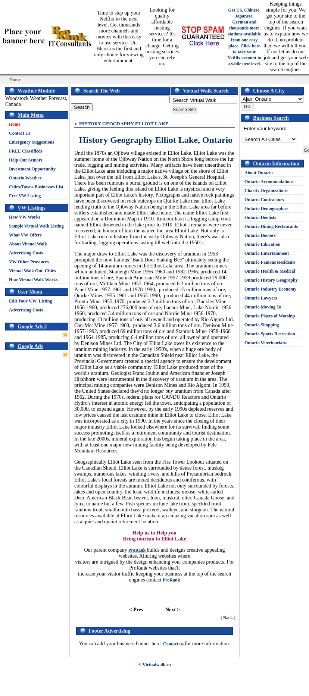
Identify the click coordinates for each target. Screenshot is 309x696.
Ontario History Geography (271, 280)
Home (15, 124)
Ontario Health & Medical (269, 271)
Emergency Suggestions (31, 142)
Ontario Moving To (262, 307)
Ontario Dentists (260, 217)
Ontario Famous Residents (270, 262)
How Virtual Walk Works (33, 279)
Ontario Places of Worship (269, 316)
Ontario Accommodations (269, 181)
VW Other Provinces (29, 261)
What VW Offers (25, 235)
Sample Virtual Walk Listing (36, 226)
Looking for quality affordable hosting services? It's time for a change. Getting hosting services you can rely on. (162, 36)
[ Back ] (228, 617)
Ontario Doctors (260, 235)
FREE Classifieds (26, 151)
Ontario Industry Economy (270, 289)
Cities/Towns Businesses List (36, 186)
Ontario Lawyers (260, 298)
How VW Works (24, 217)
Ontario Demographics (266, 208)
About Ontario (258, 172)
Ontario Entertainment (266, 253)
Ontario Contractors (264, 199)
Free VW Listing (25, 195)
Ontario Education (262, 244)
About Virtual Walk (28, 244)
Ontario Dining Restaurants (271, 226)
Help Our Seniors (26, 160)
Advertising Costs (26, 252)
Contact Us (19, 133)
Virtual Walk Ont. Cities (32, 270)
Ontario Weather (25, 178)
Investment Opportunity (32, 169)
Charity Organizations (266, 190)
